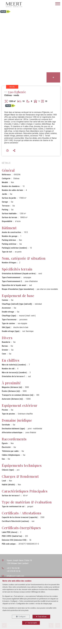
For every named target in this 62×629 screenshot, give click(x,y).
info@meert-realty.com (15, 576)
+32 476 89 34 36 (13, 571)
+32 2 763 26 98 (13, 568)
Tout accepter (32, 623)
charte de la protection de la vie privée (15, 610)
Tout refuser (42, 617)
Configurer (22, 617)
